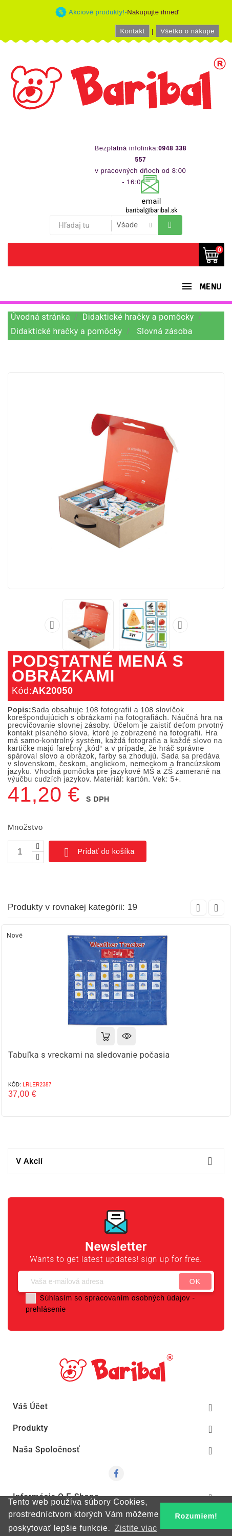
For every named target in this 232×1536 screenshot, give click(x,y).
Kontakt (132, 31)
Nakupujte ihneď (153, 12)
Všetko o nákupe (187, 31)
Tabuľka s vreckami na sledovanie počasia (89, 1055)
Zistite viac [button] (136, 1528)
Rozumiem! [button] (196, 1516)
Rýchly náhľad (126, 1036)
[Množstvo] (20, 852)
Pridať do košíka (97, 852)
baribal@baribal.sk (152, 210)
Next (216, 908)
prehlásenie (46, 1309)
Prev (198, 908)
